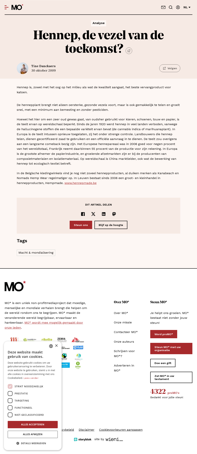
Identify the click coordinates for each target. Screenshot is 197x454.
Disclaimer (86, 430)
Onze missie (123, 322)
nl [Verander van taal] (187, 7)
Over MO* (121, 313)
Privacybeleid (64, 430)
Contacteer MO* (126, 332)
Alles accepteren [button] (32, 424)
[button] (33, 443)
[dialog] (33, 395)
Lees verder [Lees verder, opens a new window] (31, 378)
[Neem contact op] (163, 7)
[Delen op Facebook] (83, 214)
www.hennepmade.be (80, 183)
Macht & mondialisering (35, 252)
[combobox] (51, 346)
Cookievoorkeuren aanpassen (121, 430)
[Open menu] (6, 7)
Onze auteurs (124, 341)
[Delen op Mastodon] (114, 214)
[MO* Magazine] (17, 7)
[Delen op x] (93, 214)
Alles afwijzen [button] (33, 434)
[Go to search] (171, 7)
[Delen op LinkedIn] (104, 214)
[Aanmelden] (178, 7)
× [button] (56, 345)
